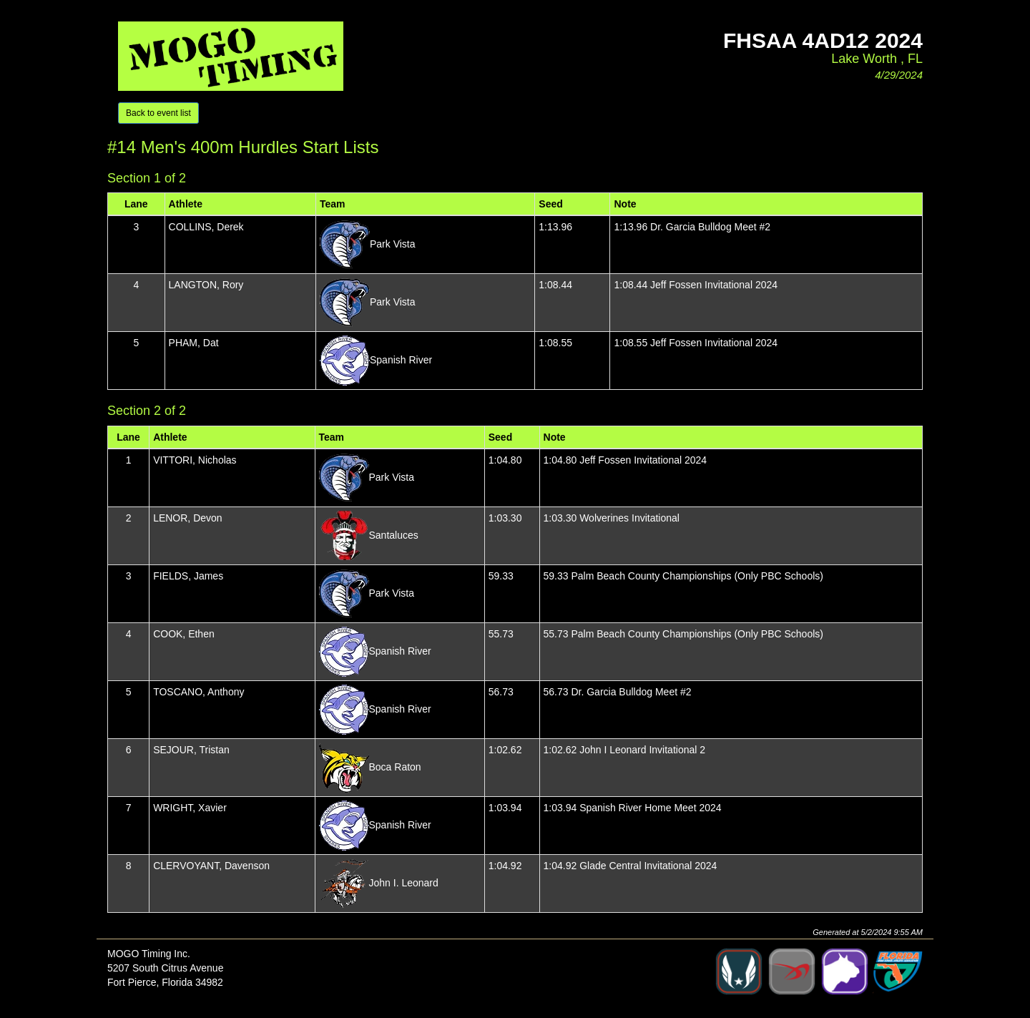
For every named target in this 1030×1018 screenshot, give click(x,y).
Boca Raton (395, 767)
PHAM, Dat (194, 342)
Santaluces (393, 535)
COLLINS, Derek (206, 227)
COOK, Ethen (184, 634)
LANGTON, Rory (206, 284)
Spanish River (401, 360)
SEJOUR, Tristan (191, 749)
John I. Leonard (403, 883)
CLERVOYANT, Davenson (211, 865)
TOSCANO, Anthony (198, 692)
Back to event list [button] (158, 113)
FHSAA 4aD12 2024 (823, 40)
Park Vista (393, 244)
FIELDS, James (188, 576)
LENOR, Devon (187, 518)
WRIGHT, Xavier (190, 807)
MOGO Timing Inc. (148, 953)
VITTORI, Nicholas (194, 460)
